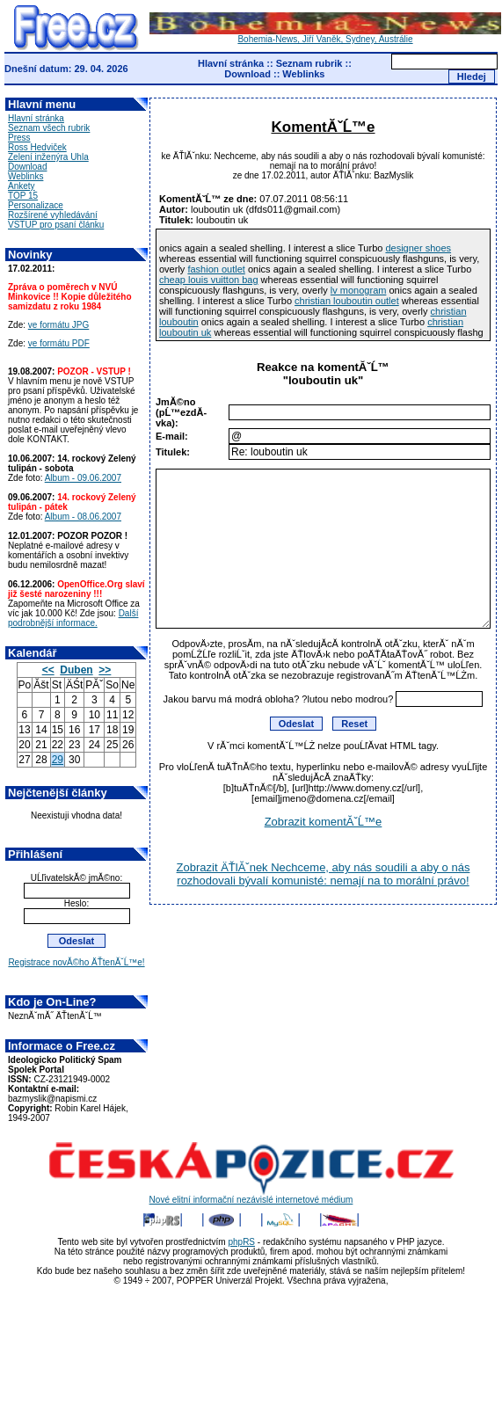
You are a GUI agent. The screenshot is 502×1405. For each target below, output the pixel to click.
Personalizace (35, 205)
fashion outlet (215, 269)
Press (19, 137)
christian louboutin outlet (347, 300)
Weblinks (303, 74)
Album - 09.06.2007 (83, 478)
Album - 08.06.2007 (83, 516)
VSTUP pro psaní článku (56, 224)
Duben (76, 670)
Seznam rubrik (309, 63)
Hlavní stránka (231, 63)
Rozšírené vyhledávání (53, 215)
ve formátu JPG (58, 325)
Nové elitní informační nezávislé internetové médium (251, 1196)
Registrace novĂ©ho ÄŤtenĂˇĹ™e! (76, 962)
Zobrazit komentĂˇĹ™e (323, 821)
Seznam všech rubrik (49, 128)
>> (104, 670)
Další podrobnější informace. (73, 618)
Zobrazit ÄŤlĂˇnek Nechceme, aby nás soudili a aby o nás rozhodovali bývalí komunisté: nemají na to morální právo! (323, 874)
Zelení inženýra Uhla (48, 157)
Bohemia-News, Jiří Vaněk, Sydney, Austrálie (325, 35)
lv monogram (359, 290)
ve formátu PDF (59, 343)
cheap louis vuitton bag (208, 279)
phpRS (241, 1242)
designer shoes (418, 248)
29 (57, 759)
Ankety (21, 186)
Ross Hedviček (37, 147)
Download (247, 74)
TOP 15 (23, 195)
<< (48, 670)
